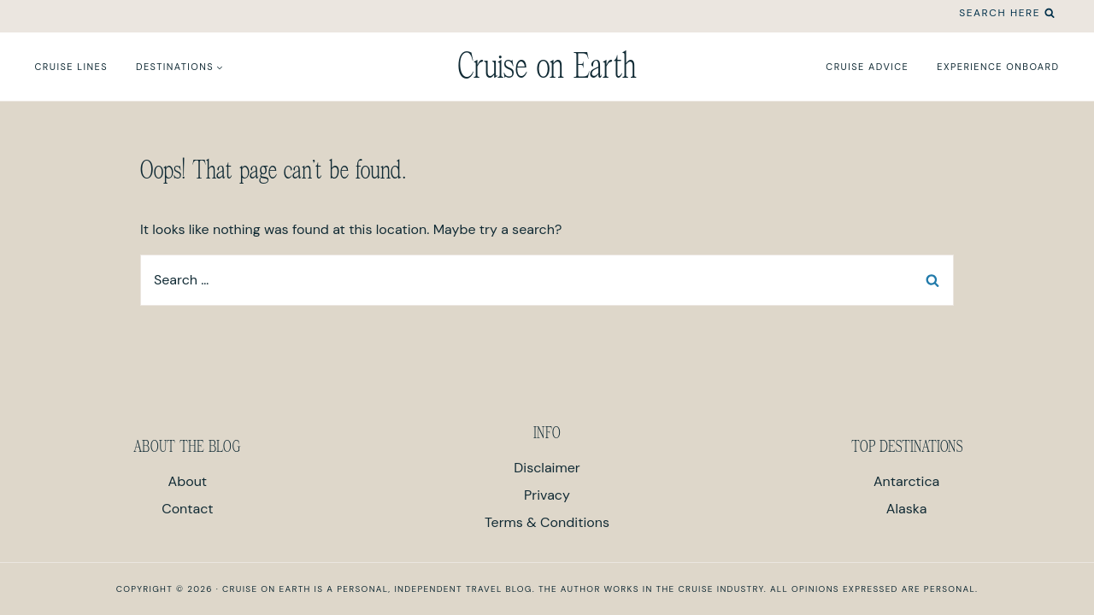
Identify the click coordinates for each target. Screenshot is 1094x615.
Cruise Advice (867, 67)
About (188, 481)
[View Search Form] (1007, 13)
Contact (187, 509)
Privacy (547, 495)
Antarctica (906, 481)
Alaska (906, 509)
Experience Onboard (998, 67)
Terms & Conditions (547, 522)
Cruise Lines (71, 67)
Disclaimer (546, 468)
